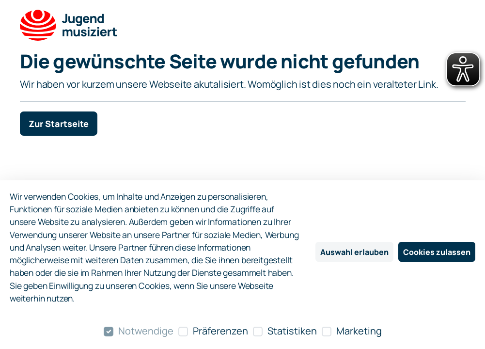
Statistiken (292, 330)
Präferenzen (220, 330)
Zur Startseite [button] (59, 123)
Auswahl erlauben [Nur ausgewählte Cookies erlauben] (354, 252)
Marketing (359, 330)
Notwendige (145, 330)
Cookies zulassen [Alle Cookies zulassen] (436, 252)
